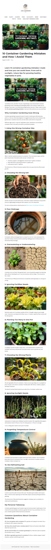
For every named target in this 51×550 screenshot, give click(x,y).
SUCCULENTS (30, 17)
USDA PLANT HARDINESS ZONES (31, 18)
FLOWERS (17, 17)
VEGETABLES (43, 17)
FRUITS (14, 18)
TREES (23, 17)
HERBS (36, 17)
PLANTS (11, 17)
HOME (6, 17)
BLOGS (19, 18)
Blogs (12, 60)
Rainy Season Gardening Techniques (35, 205)
